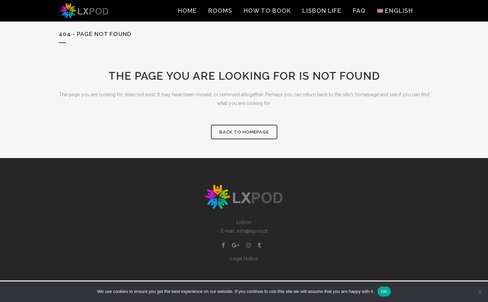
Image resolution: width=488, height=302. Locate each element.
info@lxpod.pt (252, 231)
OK (384, 291)
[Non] (479, 291)
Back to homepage (244, 132)
